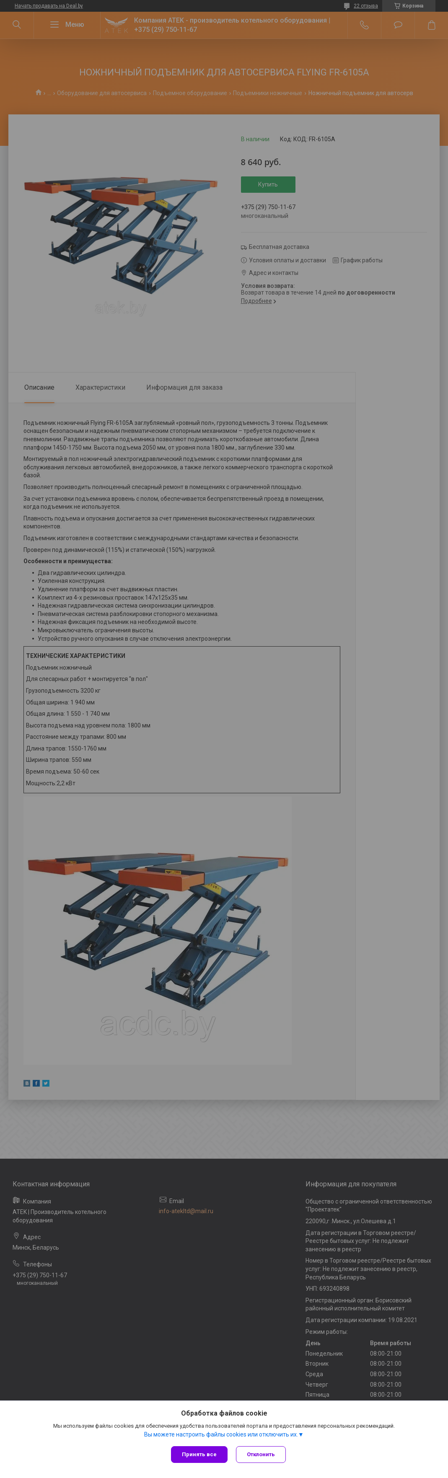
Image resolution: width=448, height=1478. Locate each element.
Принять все (199, 1454)
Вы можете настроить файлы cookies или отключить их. (221, 1434)
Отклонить (261, 1454)
